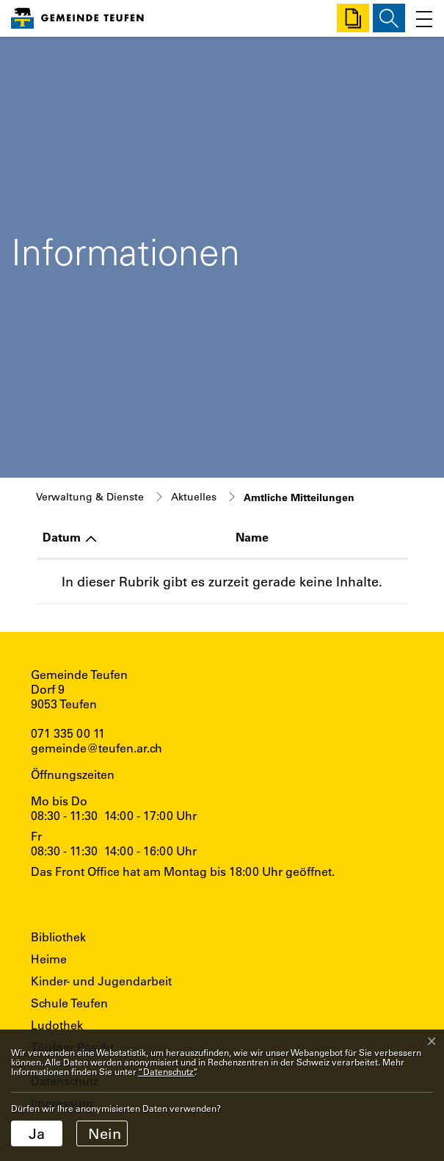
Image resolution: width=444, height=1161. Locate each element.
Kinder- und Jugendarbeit (101, 980)
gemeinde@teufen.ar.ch (96, 747)
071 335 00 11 (68, 733)
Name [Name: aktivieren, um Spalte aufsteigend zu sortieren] (252, 536)
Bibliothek (58, 936)
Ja (37, 1133)
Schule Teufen (69, 1002)
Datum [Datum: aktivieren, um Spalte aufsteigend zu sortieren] (62, 536)
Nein (104, 1133)
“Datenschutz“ (166, 1071)
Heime (49, 958)
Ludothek (57, 1024)
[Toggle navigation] (421, 18)
